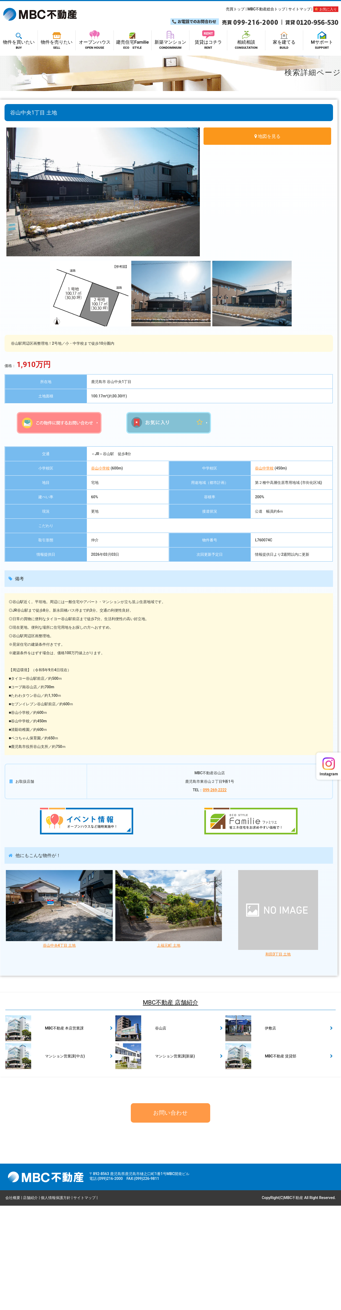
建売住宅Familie (132, 41)
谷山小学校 (100, 572)
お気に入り (326, 9)
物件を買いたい (19, 41)
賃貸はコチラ (208, 41)
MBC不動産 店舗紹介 (170, 1106)
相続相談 (246, 41)
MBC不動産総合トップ (266, 9)
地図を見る (269, 136)
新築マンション (170, 41)
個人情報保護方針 (56, 1302)
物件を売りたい (56, 41)
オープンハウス (94, 41)
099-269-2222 (214, 894)
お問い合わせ (170, 1217)
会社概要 (12, 1302)
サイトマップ (299, 9)
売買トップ (235, 9)
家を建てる (284, 41)
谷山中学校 (264, 572)
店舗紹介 (30, 1302)
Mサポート (322, 41)
